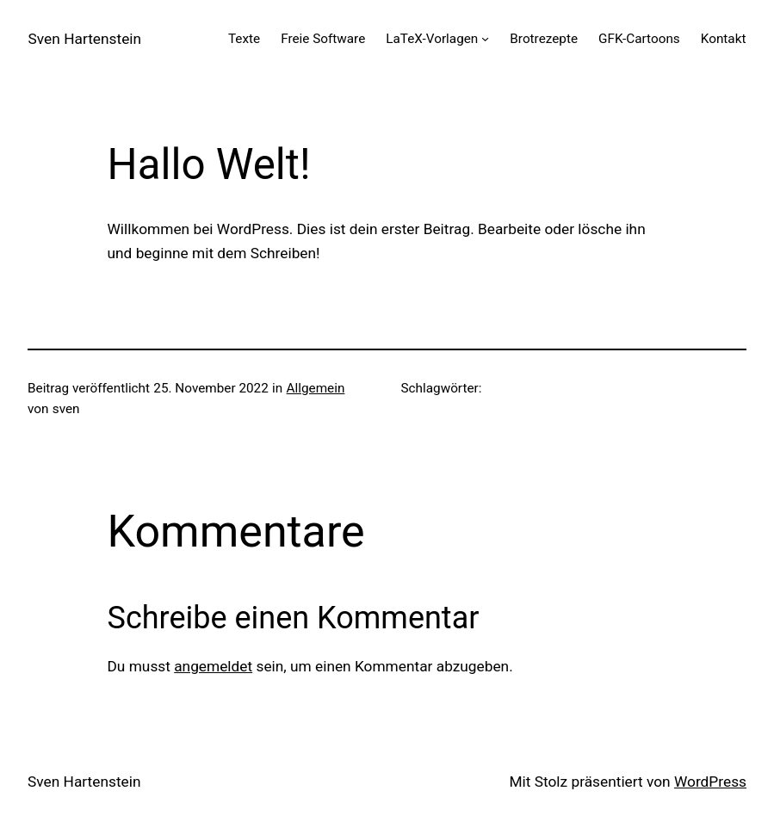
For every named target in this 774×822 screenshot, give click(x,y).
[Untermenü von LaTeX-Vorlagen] (485, 38)
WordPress (710, 781)
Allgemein (316, 388)
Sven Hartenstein (84, 38)
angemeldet (213, 666)
